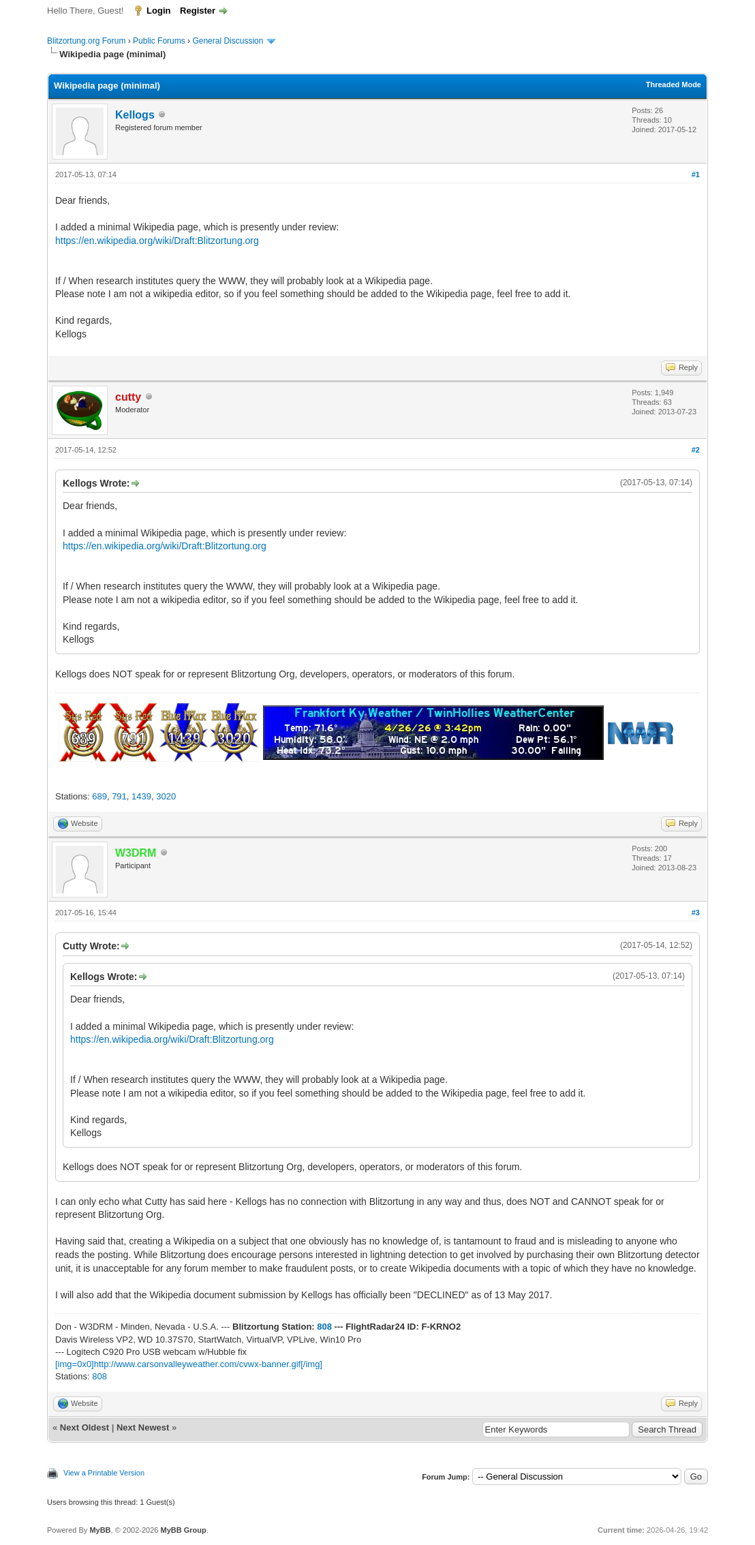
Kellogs (135, 115)
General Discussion (227, 41)
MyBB (99, 1530)
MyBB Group (183, 1530)
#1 (696, 174)
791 (119, 796)
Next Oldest (84, 1427)
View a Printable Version (103, 1473)
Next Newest (143, 1427)
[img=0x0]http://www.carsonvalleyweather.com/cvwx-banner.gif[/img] (188, 1364)
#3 (696, 912)
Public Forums (159, 41)
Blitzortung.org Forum (86, 41)
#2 (696, 450)
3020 (166, 796)
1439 (141, 796)
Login (158, 10)
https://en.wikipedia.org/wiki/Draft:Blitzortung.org (157, 240)
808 (324, 1326)
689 (99, 796)
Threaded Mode (673, 84)
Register (197, 10)
